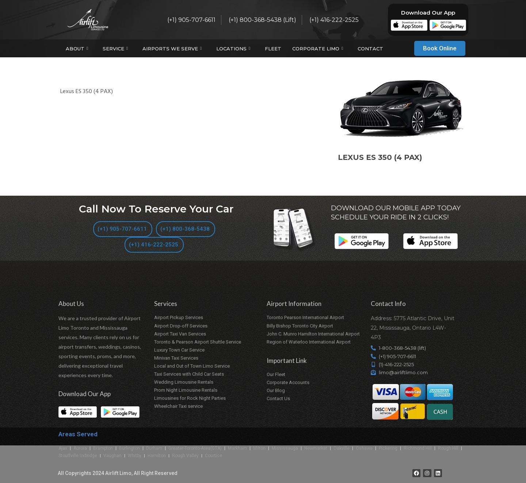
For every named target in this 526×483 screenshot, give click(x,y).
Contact (370, 48)
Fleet (273, 48)
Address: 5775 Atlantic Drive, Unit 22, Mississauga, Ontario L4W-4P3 (412, 328)
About (78, 48)
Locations (234, 48)
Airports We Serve (172, 48)
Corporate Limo (318, 48)
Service (116, 48)
